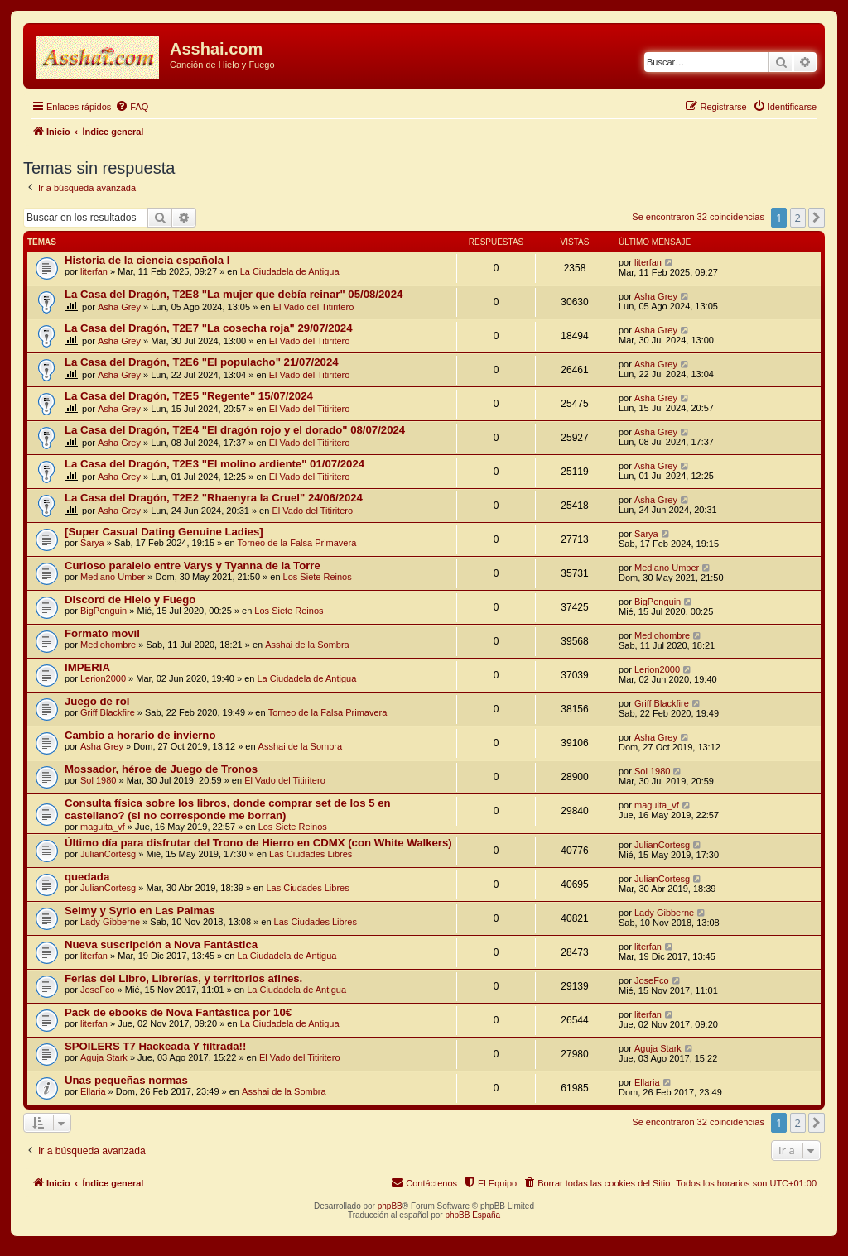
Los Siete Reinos (317, 577)
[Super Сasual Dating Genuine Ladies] (164, 531)
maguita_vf (102, 827)
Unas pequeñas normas (126, 1080)
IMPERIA (87, 667)
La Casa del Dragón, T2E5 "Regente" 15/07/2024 (189, 396)
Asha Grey (119, 307)
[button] (816, 218)
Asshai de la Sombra (307, 645)
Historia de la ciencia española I (147, 260)
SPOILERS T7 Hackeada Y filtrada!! (155, 1046)
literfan (94, 271)
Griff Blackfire (107, 712)
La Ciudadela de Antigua (290, 271)
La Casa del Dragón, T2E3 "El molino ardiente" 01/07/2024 (214, 464)
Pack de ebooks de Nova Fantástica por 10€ (178, 1012)
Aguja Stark (104, 1057)
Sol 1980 (98, 780)
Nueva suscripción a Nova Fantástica (161, 944)
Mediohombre (108, 645)
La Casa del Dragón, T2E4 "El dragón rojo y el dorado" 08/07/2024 (235, 430)
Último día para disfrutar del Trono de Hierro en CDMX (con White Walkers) (258, 843)
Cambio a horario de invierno (140, 735)
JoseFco (97, 990)
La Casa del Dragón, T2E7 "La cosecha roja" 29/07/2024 (209, 328)
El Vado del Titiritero (313, 307)
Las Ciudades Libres (310, 854)
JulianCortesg (108, 854)
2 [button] (798, 217)
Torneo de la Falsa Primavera (297, 543)
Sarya (92, 543)
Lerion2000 (103, 678)
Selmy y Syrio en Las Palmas (140, 910)
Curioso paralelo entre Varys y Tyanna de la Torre (192, 565)
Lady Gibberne (110, 922)
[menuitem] (131, 107)
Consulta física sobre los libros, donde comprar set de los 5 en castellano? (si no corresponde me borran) (228, 809)
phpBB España (472, 1215)
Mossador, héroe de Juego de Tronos (161, 769)
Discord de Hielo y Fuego (130, 599)
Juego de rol (97, 701)
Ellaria (93, 1091)
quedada (87, 876)
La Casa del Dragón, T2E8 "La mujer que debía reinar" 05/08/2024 (233, 294)
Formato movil (102, 633)
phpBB (390, 1205)
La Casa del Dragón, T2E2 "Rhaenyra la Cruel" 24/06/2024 (214, 497)
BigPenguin (103, 611)
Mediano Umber (112, 577)
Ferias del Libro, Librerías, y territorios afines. (183, 978)
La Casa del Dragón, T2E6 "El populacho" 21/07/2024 (202, 362)
